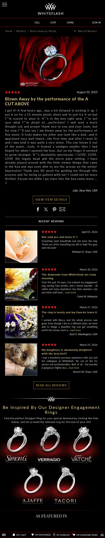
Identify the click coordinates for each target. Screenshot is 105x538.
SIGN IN (96, 22)
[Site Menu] (5, 4)
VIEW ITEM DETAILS (51, 199)
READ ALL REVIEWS (51, 385)
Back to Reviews (87, 31)
